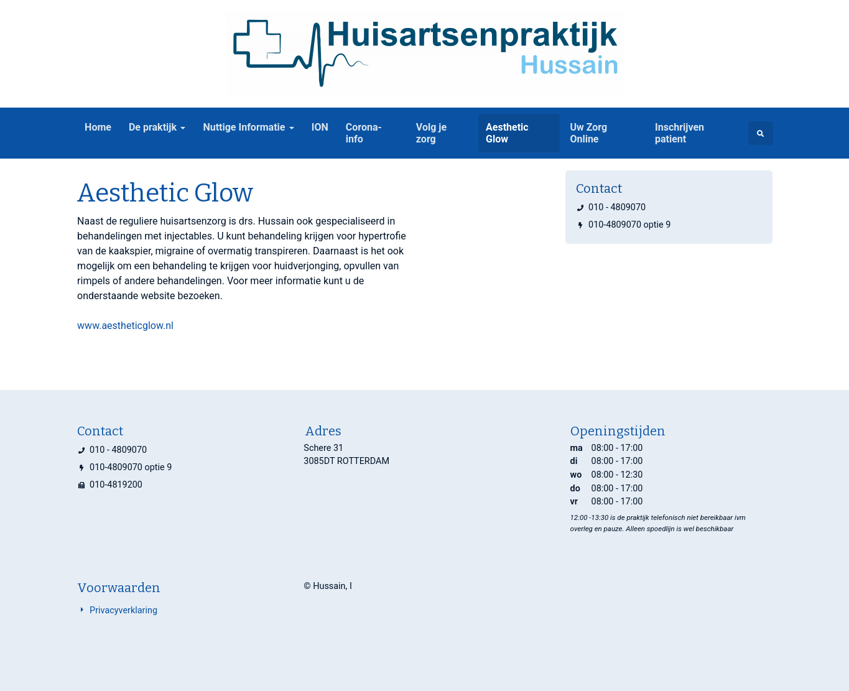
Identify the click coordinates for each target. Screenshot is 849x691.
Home (98, 127)
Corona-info (364, 133)
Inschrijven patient (679, 133)
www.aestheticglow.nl (125, 326)
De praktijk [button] (153, 127)
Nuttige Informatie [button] (244, 127)
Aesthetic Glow (507, 133)
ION (320, 127)
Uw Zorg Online (588, 133)
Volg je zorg (431, 133)
